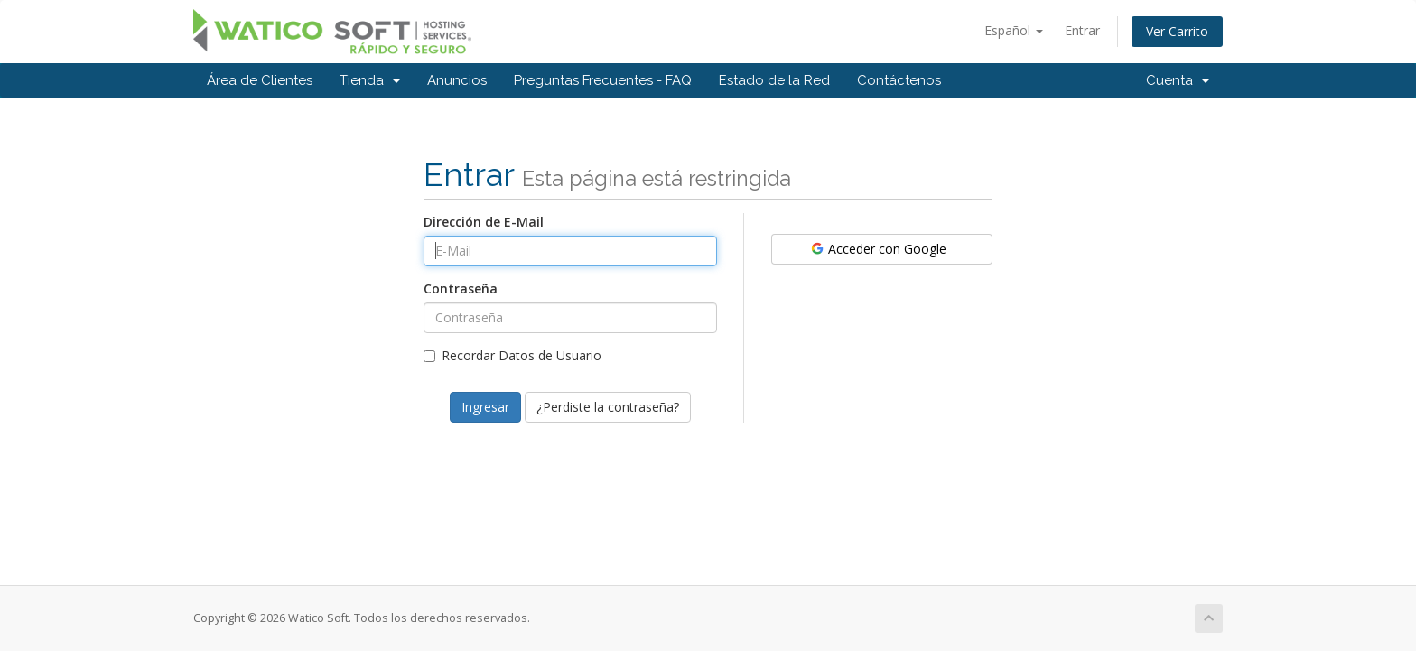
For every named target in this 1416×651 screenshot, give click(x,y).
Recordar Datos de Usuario (512, 355)
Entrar (1082, 30)
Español (1013, 30)
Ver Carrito (1177, 31)
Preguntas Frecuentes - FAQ (603, 80)
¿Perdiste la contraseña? (607, 406)
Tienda (370, 80)
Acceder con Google (877, 248)
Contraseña (461, 288)
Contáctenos (899, 80)
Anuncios (457, 80)
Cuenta (1177, 80)
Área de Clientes (259, 80)
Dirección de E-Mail (484, 221)
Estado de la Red (774, 80)
